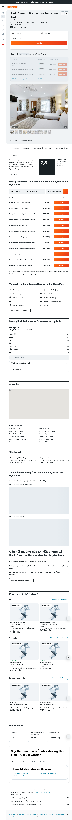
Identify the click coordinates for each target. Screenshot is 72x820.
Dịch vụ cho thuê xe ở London (48, 773)
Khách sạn (21, 814)
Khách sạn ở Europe (31, 814)
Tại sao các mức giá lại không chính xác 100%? (40, 804)
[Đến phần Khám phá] (3, 26)
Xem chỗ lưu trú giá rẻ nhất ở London (57, 638)
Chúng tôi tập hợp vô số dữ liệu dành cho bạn (40, 801)
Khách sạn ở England (61, 814)
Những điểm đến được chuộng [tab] (41, 762)
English (51, 2)
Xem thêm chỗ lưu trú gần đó (60, 599)
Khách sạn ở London (19, 776)
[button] (70, 2)
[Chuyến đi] (3, 39)
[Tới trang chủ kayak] (12, 7)
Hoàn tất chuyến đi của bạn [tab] (20, 762)
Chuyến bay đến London (21, 773)
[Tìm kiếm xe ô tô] (3, 21)
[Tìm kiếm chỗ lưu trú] (3, 17)
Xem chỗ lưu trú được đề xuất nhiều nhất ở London (56, 679)
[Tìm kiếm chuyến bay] (3, 13)
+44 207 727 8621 (16, 24)
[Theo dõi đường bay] (3, 30)
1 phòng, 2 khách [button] (17, 38)
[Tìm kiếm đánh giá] (40, 357)
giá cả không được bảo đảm (43, 792)
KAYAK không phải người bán (40, 798)
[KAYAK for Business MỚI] (3, 34)
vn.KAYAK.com (12, 814)
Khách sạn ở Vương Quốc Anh (46, 814)
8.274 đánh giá (21, 27)
